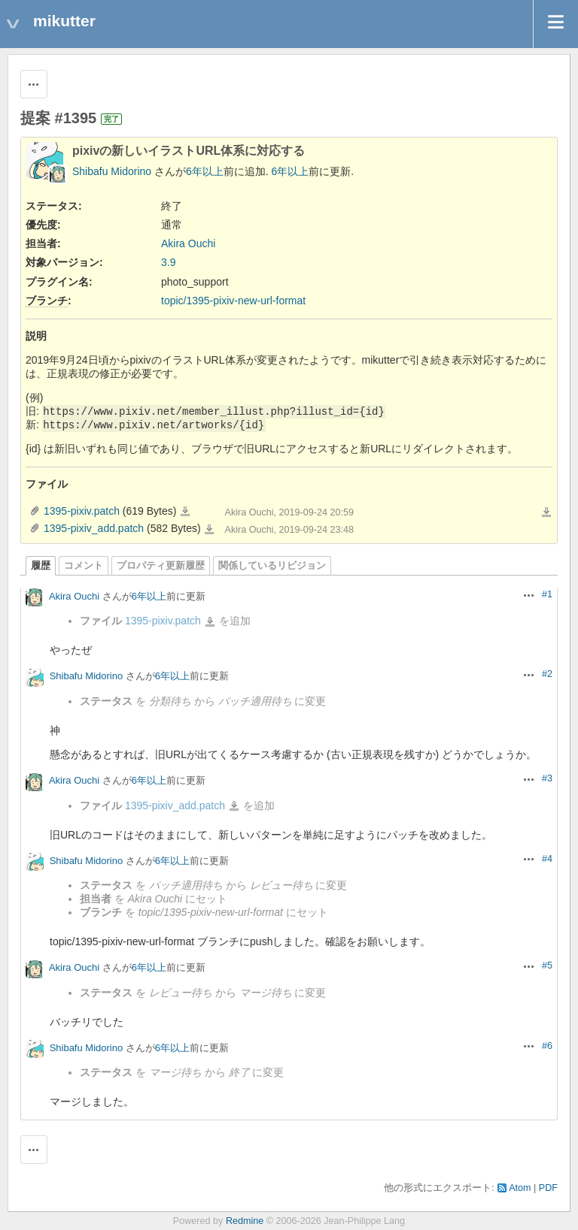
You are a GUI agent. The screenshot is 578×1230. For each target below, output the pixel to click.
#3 (547, 778)
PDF (548, 1188)
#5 (547, 965)
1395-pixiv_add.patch (94, 528)
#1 (547, 594)
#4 (547, 859)
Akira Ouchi (188, 243)
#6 (547, 1046)
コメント (83, 566)
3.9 (168, 262)
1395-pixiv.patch (82, 511)
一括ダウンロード (546, 512)
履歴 (40, 566)
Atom (520, 1188)
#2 (547, 674)
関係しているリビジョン (272, 566)
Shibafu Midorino (111, 171)
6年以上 (205, 171)
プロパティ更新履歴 (161, 566)
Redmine (244, 1221)
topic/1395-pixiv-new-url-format (233, 301)
